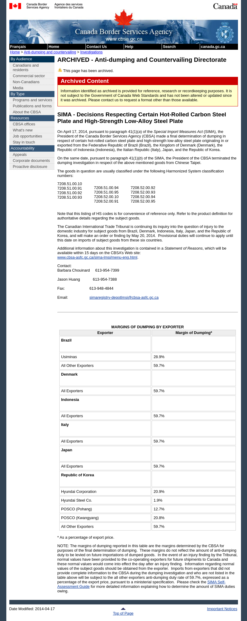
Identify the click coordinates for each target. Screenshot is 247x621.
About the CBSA (27, 112)
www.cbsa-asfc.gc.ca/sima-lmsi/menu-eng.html (97, 257)
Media (18, 88)
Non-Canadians (26, 82)
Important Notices (222, 609)
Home (53, 46)
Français (18, 46)
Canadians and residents (26, 67)
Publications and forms (32, 106)
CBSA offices (24, 124)
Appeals (20, 154)
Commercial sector (29, 76)
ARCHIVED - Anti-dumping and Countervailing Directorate (142, 59)
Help (129, 46)
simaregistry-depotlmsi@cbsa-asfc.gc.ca (124, 297)
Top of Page (123, 611)
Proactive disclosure (30, 166)
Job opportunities (27, 136)
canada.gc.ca (213, 46)
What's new (23, 130)
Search (169, 46)
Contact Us (97, 46)
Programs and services (32, 100)
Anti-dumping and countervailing (50, 52)
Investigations (91, 52)
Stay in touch (24, 142)
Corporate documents (31, 160)
